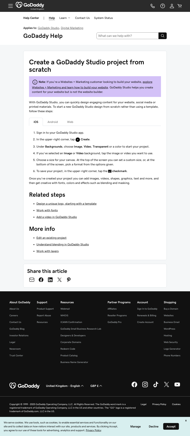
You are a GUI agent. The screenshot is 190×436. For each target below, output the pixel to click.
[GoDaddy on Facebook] (134, 386)
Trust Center (16, 355)
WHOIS (64, 315)
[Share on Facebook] (41, 280)
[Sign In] (172, 6)
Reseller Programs (117, 315)
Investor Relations (18, 335)
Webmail (65, 309)
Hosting (168, 335)
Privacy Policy (159, 404)
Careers (13, 315)
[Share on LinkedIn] (50, 280)
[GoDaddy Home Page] (24, 386)
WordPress (169, 329)
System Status (103, 17)
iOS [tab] (36, 121)
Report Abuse (44, 315)
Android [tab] (53, 121)
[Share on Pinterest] (68, 280)
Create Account (145, 322)
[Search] (163, 35)
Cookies (176, 404)
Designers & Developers (73, 335)
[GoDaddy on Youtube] (177, 386)
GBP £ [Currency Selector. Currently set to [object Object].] (96, 386)
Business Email (171, 322)
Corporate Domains (70, 342)
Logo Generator (172, 349)
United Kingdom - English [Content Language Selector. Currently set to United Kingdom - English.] (65, 386)
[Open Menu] (9, 5)
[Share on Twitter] (59, 280)
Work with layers (47, 251)
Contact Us (82, 17)
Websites (169, 315)
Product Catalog (68, 355)
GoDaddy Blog (16, 329)
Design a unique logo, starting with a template (66, 203)
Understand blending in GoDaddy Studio (62, 244)
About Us (14, 309)
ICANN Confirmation (71, 322)
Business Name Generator (74, 362)
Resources (42, 322)
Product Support (45, 309)
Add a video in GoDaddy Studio (56, 216)
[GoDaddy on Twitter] (166, 386)
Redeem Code (67, 349)
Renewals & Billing (146, 315)
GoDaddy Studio (48, 27)
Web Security (171, 342)
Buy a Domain (171, 309)
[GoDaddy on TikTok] (155, 386)
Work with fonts (47, 210)
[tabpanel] (95, 151)
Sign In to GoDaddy (147, 309)
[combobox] (127, 35)
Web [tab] (70, 121)
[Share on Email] (31, 280)
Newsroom (15, 349)
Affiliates (112, 309)
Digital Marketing (72, 27)
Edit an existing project (51, 237)
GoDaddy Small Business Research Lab (80, 329)
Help (52, 17)
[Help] (162, 6)
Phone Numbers (172, 355)
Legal (12, 342)
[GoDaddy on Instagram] (145, 386)
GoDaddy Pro (114, 322)
